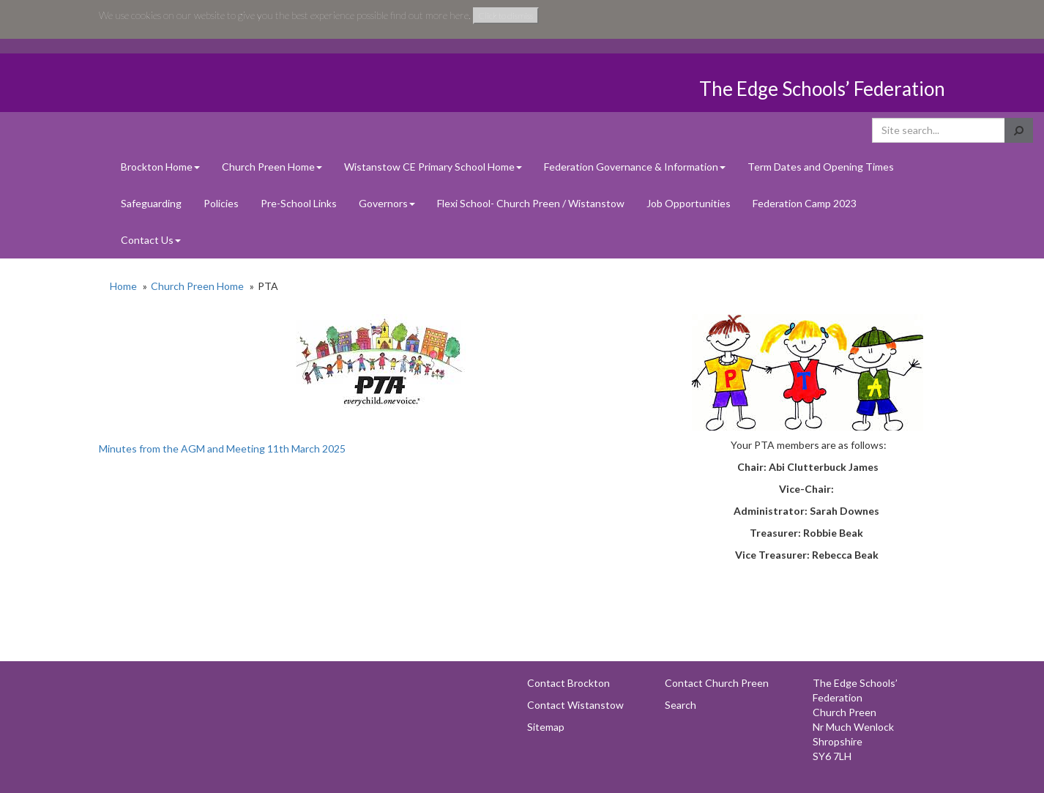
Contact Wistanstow (575, 705)
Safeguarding (151, 203)
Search (680, 705)
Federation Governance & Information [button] (635, 166)
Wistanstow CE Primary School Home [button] (433, 166)
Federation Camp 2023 (805, 203)
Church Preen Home (197, 286)
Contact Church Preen (717, 683)
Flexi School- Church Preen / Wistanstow (530, 203)
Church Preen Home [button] (272, 166)
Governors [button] (387, 203)
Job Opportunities (688, 203)
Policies (221, 203)
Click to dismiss (506, 15)
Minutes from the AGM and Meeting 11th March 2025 (222, 448)
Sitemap (545, 727)
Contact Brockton (568, 683)
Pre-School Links (299, 203)
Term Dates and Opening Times (820, 166)
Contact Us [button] (151, 240)
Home (123, 286)
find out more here (429, 15)
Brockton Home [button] (160, 166)
